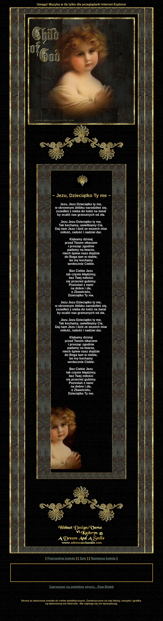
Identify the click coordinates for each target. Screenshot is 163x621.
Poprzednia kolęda (61, 558)
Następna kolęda (103, 558)
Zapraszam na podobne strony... (73, 586)
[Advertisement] (81, 572)
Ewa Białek (106, 586)
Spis (83, 558)
